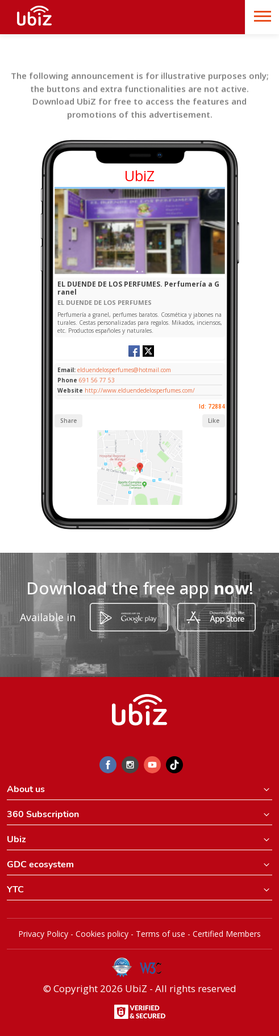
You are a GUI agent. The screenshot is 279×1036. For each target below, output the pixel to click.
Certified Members (227, 933)
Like (213, 421)
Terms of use (160, 933)
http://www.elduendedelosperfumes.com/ (140, 390)
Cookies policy (102, 933)
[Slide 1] (137, 271)
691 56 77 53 (97, 380)
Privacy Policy (43, 933)
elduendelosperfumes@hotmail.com (123, 370)
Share (68, 421)
